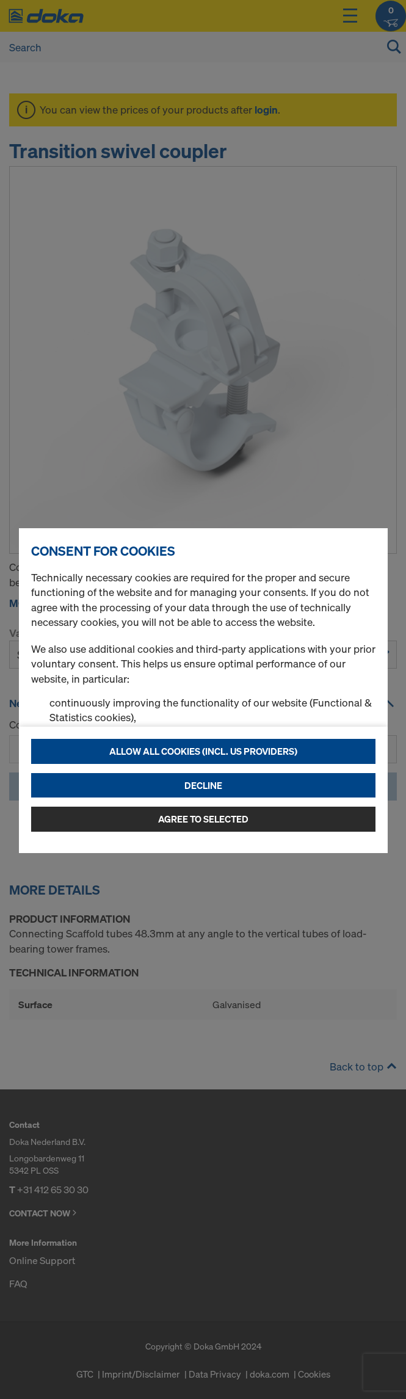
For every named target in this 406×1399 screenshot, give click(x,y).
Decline (203, 785)
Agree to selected (203, 819)
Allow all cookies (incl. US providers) (203, 751)
